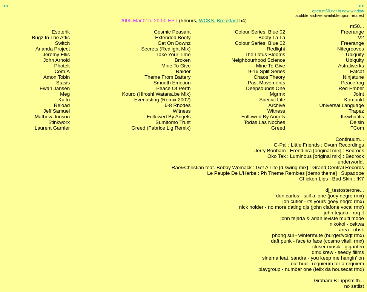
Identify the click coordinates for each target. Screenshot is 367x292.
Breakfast (227, 20)
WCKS (206, 20)
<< (6, 6)
